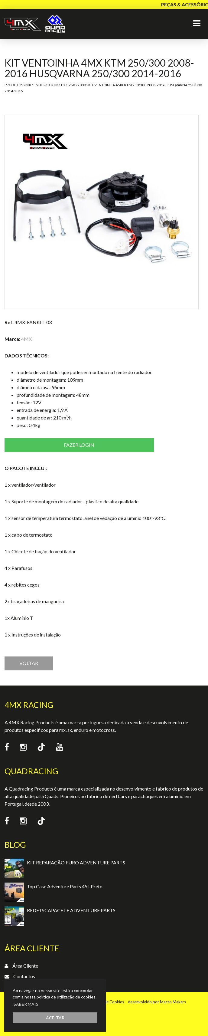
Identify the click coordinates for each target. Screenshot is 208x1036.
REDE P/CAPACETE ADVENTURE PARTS (71, 910)
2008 (81, 85)
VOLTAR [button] (28, 663)
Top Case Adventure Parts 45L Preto (64, 886)
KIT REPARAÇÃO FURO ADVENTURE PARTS (76, 862)
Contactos (24, 976)
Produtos (14, 85)
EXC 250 (68, 85)
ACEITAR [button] (55, 1017)
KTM (55, 85)
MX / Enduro (36, 85)
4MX (26, 339)
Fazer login (79, 445)
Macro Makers (173, 1001)
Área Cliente (25, 966)
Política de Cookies (107, 1001)
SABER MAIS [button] (26, 1004)
